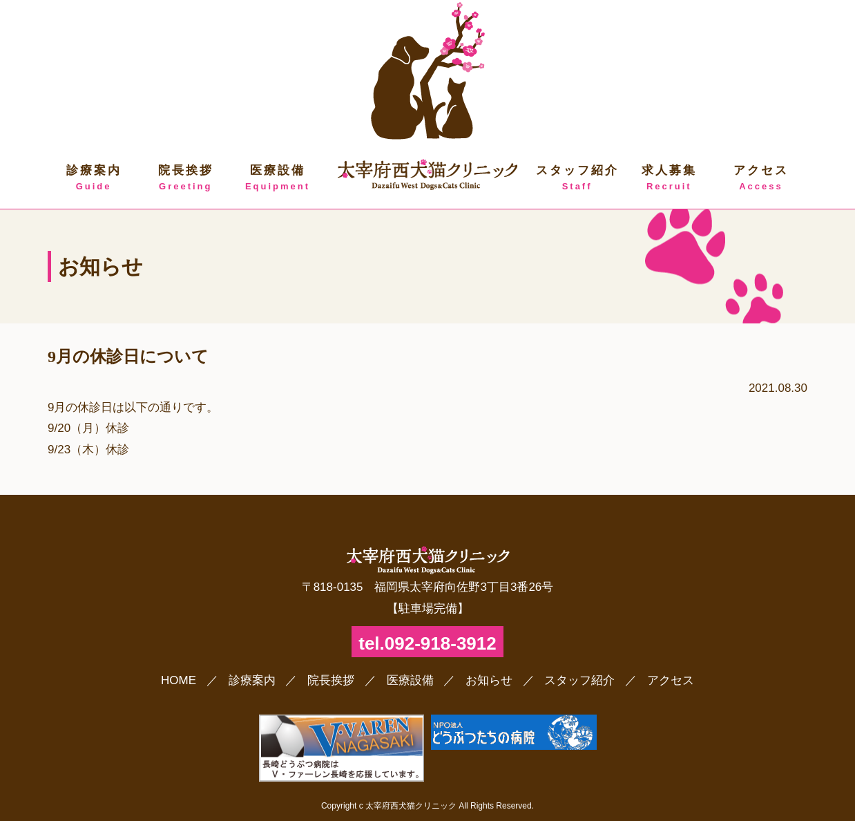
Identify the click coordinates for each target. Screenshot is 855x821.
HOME (178, 680)
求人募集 (669, 178)
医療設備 (277, 178)
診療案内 (94, 178)
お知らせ (488, 680)
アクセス (761, 178)
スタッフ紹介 (577, 178)
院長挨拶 (185, 178)
